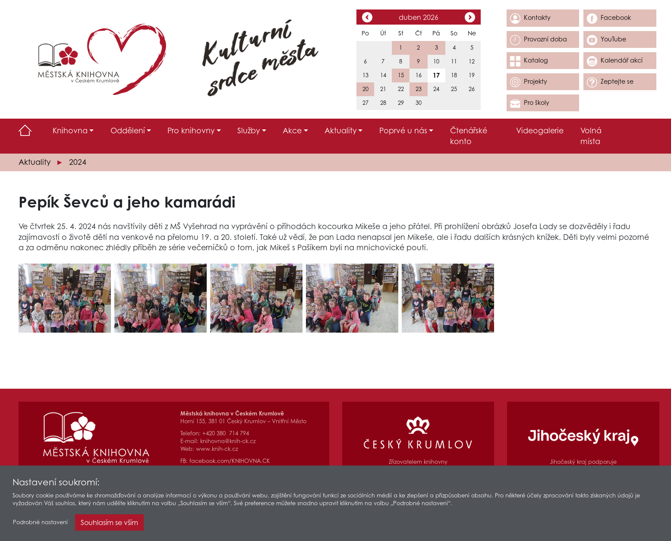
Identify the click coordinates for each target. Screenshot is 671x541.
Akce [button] (292, 130)
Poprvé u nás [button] (403, 130)
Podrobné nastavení (40, 525)
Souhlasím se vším (109, 525)
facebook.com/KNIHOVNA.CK (229, 461)
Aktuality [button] (340, 130)
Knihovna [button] (70, 130)
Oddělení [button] (127, 130)
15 (401, 75)
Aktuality (34, 162)
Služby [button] (248, 130)
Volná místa (591, 136)
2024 (77, 162)
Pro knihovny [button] (190, 130)
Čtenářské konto (468, 136)
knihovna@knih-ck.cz (227, 441)
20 (365, 89)
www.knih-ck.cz (217, 449)
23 (419, 89)
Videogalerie (540, 130)
